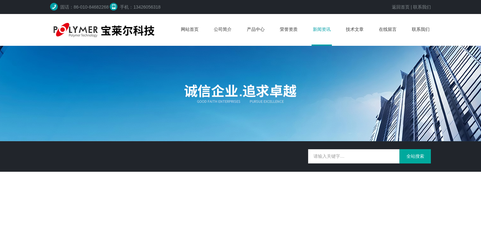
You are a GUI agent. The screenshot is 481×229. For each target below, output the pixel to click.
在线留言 (388, 29)
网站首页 (190, 29)
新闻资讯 (322, 29)
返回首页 (401, 7)
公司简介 (223, 29)
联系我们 (422, 7)
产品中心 (256, 29)
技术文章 (355, 29)
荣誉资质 (289, 29)
